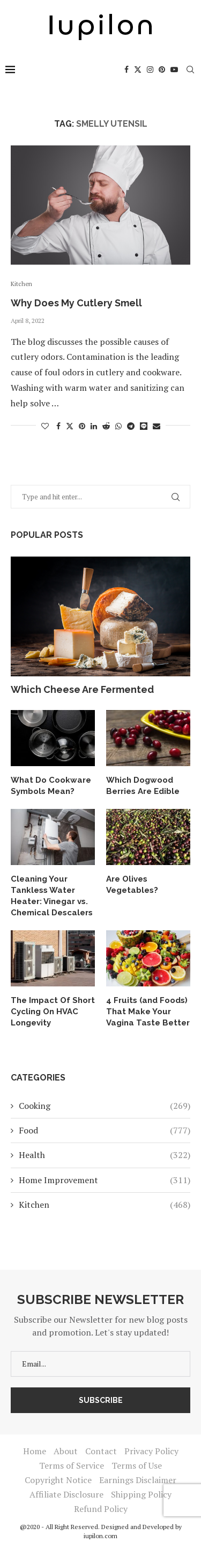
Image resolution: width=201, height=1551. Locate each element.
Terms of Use (136, 1465)
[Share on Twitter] (69, 426)
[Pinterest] (162, 69)
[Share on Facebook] (58, 426)
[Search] (190, 69)
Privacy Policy (151, 1451)
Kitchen (104, 1204)
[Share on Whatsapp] (118, 426)
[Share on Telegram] (131, 426)
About (66, 1451)
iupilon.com (100, 1536)
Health (104, 1155)
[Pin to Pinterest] (82, 426)
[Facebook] (126, 69)
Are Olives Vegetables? (132, 884)
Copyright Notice (58, 1480)
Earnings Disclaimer (137, 1480)
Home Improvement (104, 1180)
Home (34, 1451)
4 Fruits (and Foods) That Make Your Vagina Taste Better (148, 1012)
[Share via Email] (156, 426)
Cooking (104, 1106)
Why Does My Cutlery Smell (76, 302)
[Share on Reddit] (106, 426)
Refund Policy (101, 1509)
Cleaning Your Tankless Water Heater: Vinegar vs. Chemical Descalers (52, 895)
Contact (101, 1451)
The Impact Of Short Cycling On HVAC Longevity (53, 1012)
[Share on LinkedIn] (94, 426)
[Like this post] (45, 426)
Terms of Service (71, 1465)
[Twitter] (138, 69)
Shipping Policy (141, 1494)
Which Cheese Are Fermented (82, 689)
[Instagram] (150, 69)
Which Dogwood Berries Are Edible (143, 785)
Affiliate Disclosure (66, 1494)
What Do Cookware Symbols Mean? (51, 785)
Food (104, 1130)
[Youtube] (174, 69)
